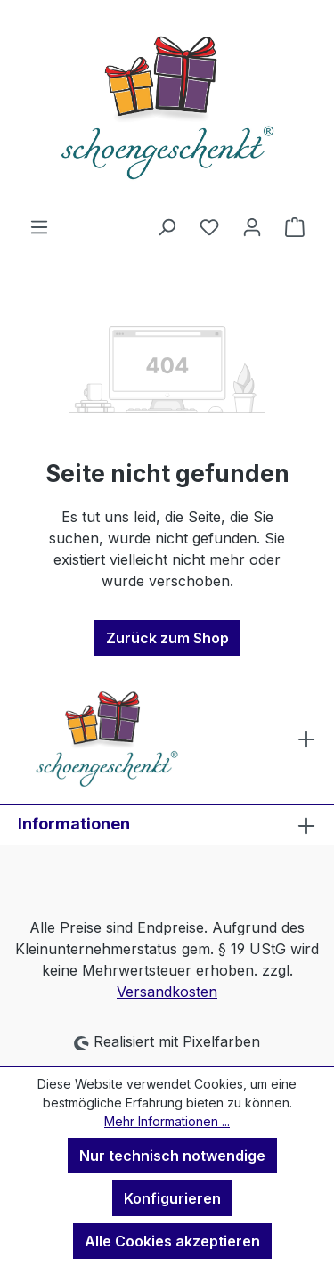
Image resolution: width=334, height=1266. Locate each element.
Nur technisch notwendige (172, 1155)
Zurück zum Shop (167, 638)
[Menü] (39, 226)
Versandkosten (167, 992)
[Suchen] (166, 226)
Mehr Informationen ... (167, 1121)
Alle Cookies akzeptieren (172, 1241)
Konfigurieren (172, 1198)
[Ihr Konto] (252, 226)
